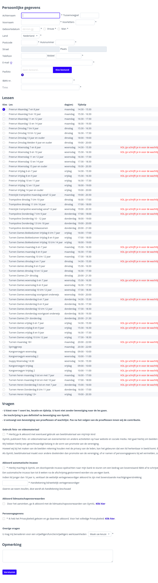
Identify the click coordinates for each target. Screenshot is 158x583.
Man (62, 28)
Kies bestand (62, 69)
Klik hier (100, 503)
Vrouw (48, 28)
